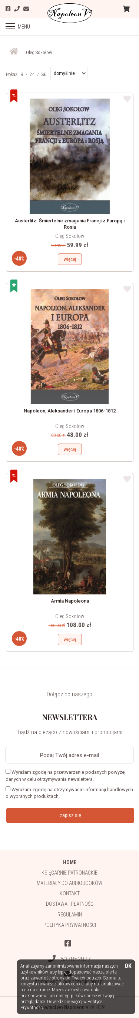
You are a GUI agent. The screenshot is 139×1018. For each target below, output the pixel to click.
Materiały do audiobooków (69, 883)
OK (128, 966)
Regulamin (69, 915)
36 (43, 74)
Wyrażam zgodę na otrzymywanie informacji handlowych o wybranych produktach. (69, 792)
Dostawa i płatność (69, 904)
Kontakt (70, 893)
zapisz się (70, 815)
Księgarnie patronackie (69, 873)
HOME (69, 862)
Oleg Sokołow (69, 236)
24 (32, 74)
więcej (70, 259)
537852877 (69, 959)
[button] (69, 73)
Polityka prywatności (69, 925)
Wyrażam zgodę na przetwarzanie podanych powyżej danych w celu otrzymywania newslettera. (66, 775)
